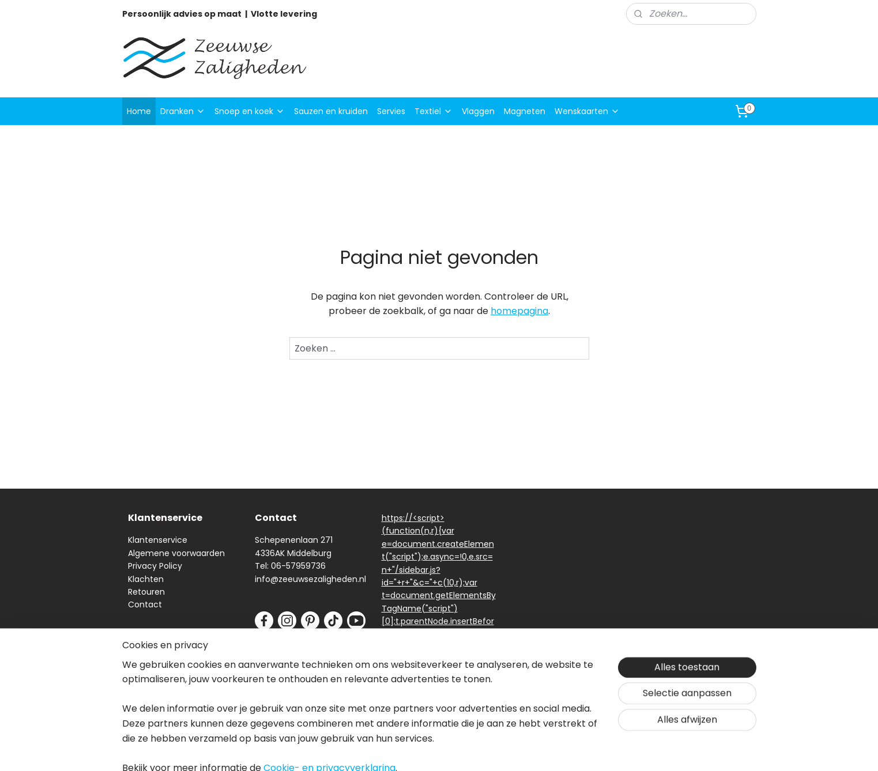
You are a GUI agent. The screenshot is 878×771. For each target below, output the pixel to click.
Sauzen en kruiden (331, 111)
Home (139, 111)
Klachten (146, 579)
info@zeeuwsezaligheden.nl (310, 579)
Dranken (182, 111)
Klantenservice (157, 540)
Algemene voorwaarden (176, 553)
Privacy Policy (155, 566)
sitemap (493, 749)
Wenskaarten (587, 111)
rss (517, 749)
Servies (391, 111)
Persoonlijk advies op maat (182, 14)
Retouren (146, 592)
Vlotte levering (284, 14)
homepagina (519, 311)
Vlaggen (478, 111)
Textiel (433, 111)
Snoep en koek (249, 111)
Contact (145, 604)
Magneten (524, 111)
